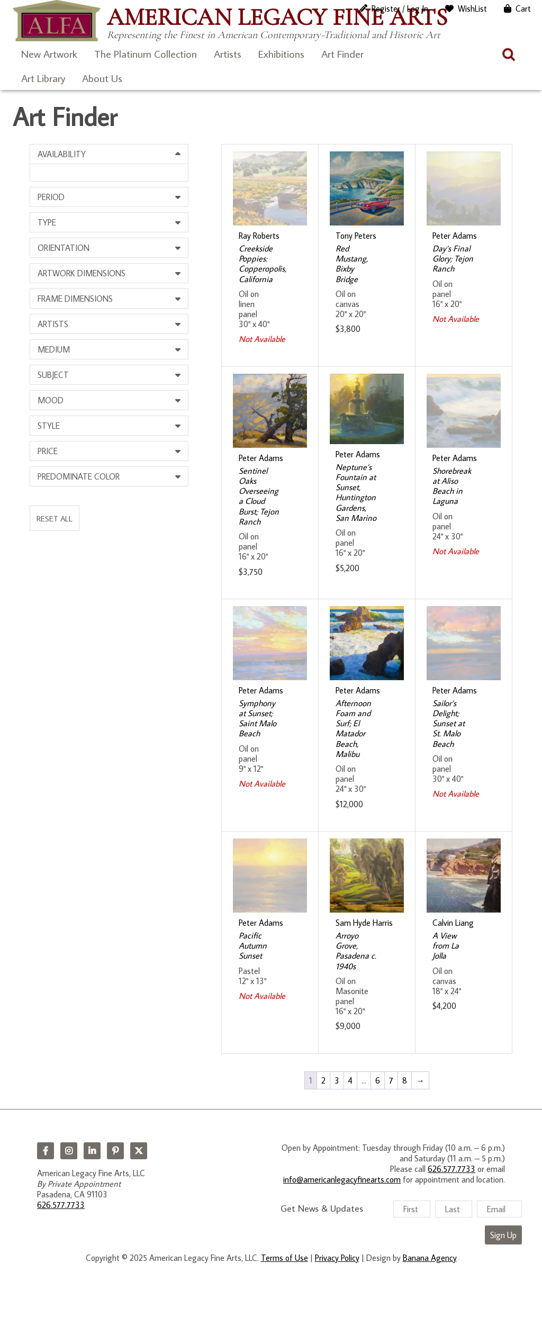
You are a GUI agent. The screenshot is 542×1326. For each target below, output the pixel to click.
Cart (523, 8)
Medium (54, 349)
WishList (472, 8)
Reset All (55, 518)
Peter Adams (454, 235)
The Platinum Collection (145, 53)
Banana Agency (430, 1257)
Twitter (138, 1150)
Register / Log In (400, 8)
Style (49, 425)
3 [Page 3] (337, 1080)
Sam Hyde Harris (364, 922)
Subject (53, 374)
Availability (62, 154)
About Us (102, 78)
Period (51, 197)
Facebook (45, 1150)
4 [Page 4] (350, 1080)
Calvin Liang (453, 922)
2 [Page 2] (323, 1080)
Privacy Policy (337, 1257)
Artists (227, 53)
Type (47, 222)
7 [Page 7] (391, 1080)
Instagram (68, 1150)
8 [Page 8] (404, 1080)
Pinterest (115, 1150)
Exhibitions (281, 53)
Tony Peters (356, 235)
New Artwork (49, 53)
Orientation (63, 247)
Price (48, 451)
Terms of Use (284, 1257)
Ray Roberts (259, 235)
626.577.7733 (61, 1204)
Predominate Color (79, 476)
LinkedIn (92, 1150)
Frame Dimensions (75, 298)
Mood (51, 400)
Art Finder (342, 53)
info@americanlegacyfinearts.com (342, 1179)
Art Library (43, 78)
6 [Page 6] (377, 1080)
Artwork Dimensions (81, 273)
